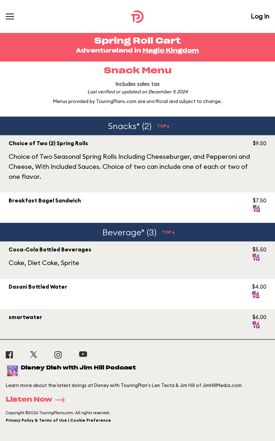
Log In (260, 16)
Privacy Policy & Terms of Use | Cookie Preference (58, 420)
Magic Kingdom (171, 51)
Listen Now (37, 400)
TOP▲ (163, 125)
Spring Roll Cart (137, 41)
